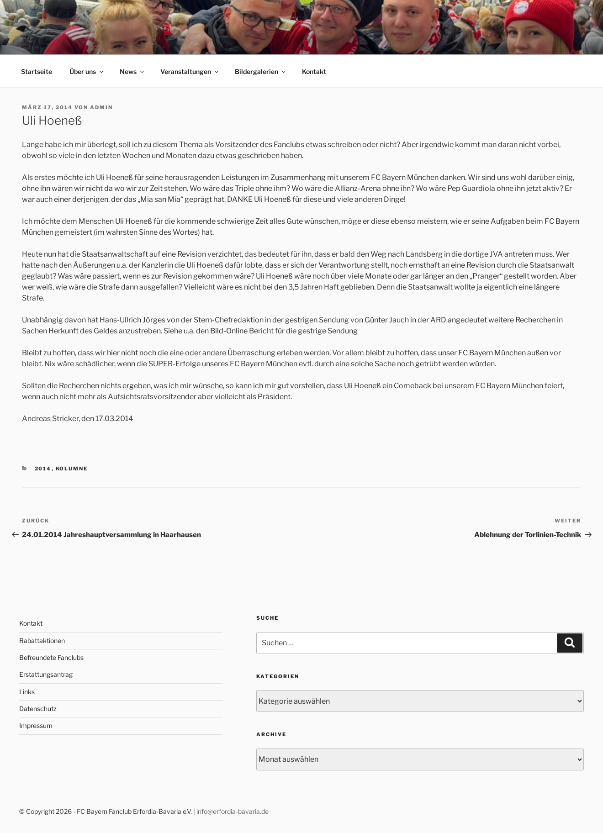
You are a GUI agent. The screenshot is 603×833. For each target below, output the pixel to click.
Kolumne (72, 468)
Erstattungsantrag (46, 674)
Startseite (36, 71)
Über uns (87, 71)
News (132, 71)
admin (101, 107)
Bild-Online (229, 331)
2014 (43, 468)
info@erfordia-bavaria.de (232, 811)
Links (27, 692)
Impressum (36, 725)
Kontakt (314, 71)
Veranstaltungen (190, 71)
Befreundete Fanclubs (51, 657)
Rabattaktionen (42, 640)
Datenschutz (38, 708)
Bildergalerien (261, 71)
